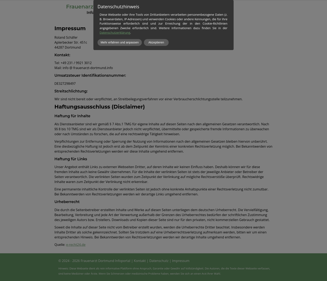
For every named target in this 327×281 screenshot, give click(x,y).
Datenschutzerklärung (115, 33)
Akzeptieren (156, 42)
